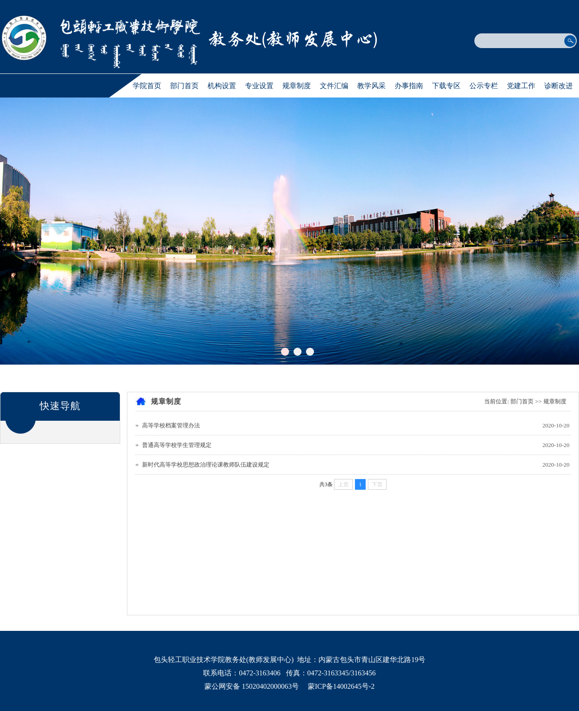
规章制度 (296, 85)
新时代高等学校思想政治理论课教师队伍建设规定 (205, 464)
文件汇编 (334, 85)
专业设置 (259, 85)
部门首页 (184, 85)
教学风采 (371, 85)
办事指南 (409, 85)
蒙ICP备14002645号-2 (341, 686)
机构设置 (222, 85)
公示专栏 (483, 85)
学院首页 (147, 85)
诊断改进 (558, 85)
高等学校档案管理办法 (171, 425)
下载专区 (446, 85)
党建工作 (521, 85)
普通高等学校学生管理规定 (177, 445)
